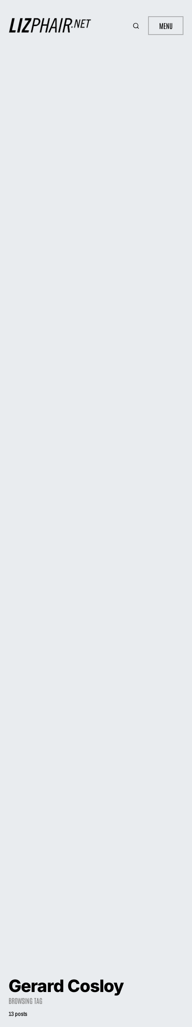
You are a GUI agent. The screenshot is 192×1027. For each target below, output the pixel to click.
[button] (137, 25)
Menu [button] (165, 25)
